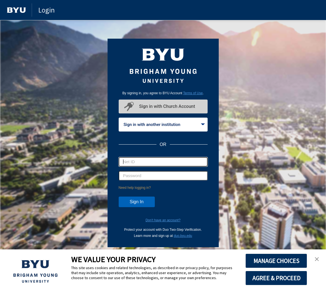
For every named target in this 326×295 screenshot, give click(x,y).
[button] (316, 259)
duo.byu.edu (183, 236)
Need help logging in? (135, 188)
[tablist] (163, 125)
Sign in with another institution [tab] (164, 124)
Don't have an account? (163, 220)
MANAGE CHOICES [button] (276, 261)
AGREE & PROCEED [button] (276, 278)
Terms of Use (193, 93)
